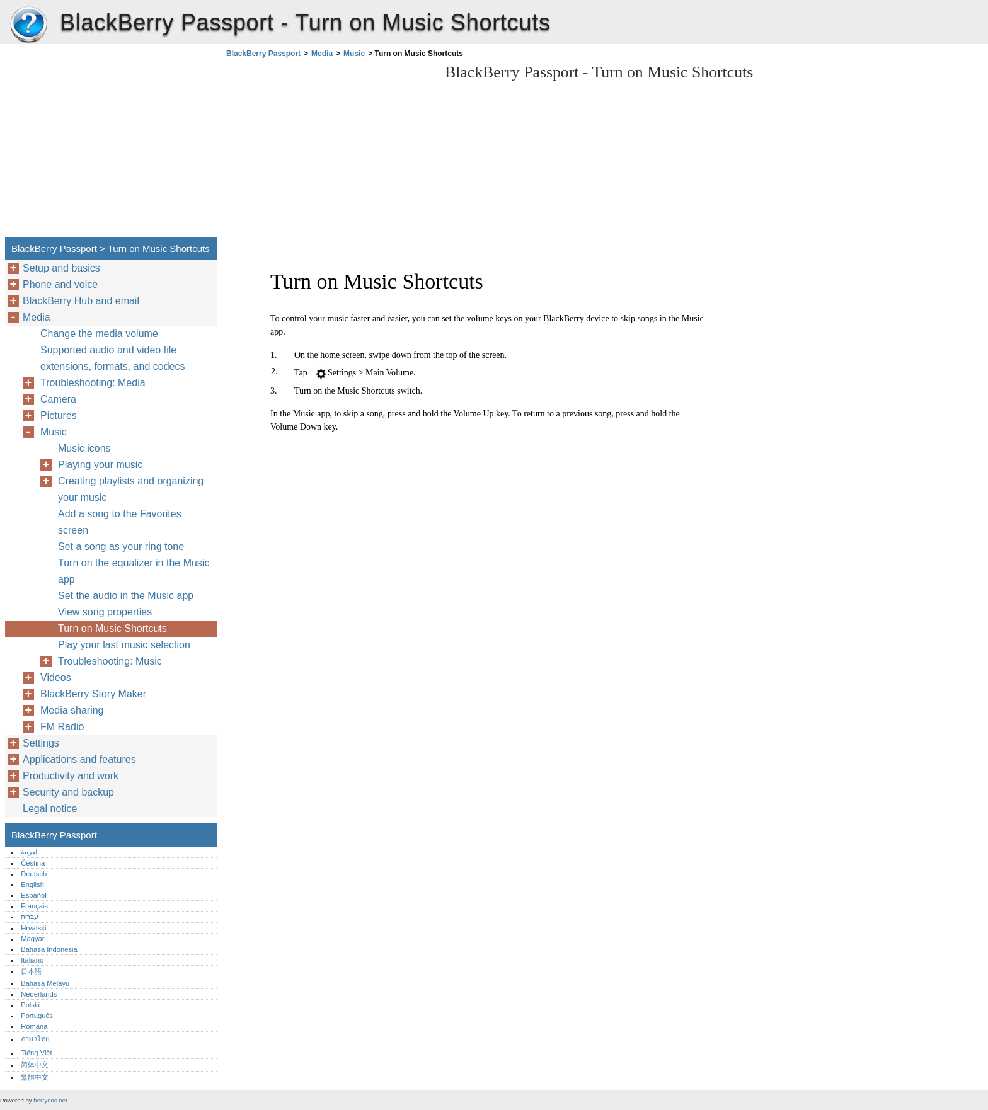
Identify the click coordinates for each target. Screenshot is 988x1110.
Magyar (32, 938)
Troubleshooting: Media (93, 382)
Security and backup (68, 792)
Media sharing (72, 710)
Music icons (84, 448)
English (32, 884)
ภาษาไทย (35, 1039)
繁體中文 (35, 1077)
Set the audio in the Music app (125, 595)
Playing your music (100, 464)
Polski (30, 1005)
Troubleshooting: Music (110, 661)
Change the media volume (99, 333)
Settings (41, 743)
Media (322, 53)
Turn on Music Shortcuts (112, 628)
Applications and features (79, 759)
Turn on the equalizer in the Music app (133, 571)
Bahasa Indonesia (49, 949)
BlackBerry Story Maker (93, 694)
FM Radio (62, 726)
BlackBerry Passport (28, 25)
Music (354, 53)
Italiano (32, 960)
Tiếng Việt (36, 1052)
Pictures (58, 415)
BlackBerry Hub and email (81, 300)
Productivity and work (70, 775)
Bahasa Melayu (45, 983)
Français (34, 906)
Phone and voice (60, 284)
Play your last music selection (124, 644)
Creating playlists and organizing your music (131, 489)
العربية (30, 851)
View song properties (105, 612)
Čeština (33, 863)
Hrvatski (33, 928)
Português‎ (37, 1015)
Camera (58, 399)
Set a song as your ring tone (121, 546)
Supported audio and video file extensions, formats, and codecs (112, 358)
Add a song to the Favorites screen (119, 521)
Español (33, 895)
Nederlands (39, 994)
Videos (55, 677)
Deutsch (34, 874)
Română (34, 1026)
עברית (29, 916)
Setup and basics (61, 268)
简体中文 (35, 1064)
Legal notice (50, 808)
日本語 (31, 971)
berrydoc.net (50, 1100)
